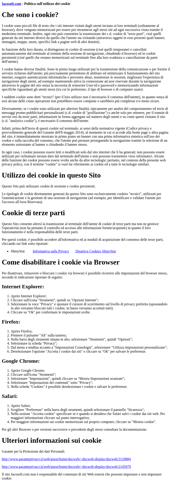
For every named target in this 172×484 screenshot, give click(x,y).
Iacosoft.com (11, 4)
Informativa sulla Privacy (51, 251)
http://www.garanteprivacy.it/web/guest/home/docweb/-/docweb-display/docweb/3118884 (66, 459)
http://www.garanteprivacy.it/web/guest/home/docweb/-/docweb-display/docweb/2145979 (66, 467)
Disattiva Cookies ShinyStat (95, 251)
